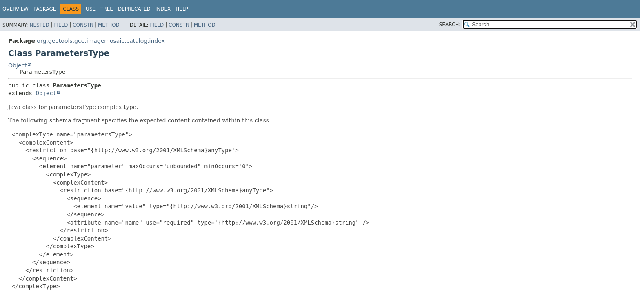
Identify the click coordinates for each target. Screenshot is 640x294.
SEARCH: (450, 24)
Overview (15, 9)
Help (182, 9)
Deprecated (134, 9)
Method (109, 25)
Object (17, 65)
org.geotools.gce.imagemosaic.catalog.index (101, 41)
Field (61, 25)
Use (91, 9)
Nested (39, 25)
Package (44, 9)
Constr (83, 25)
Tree (106, 9)
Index (163, 9)
